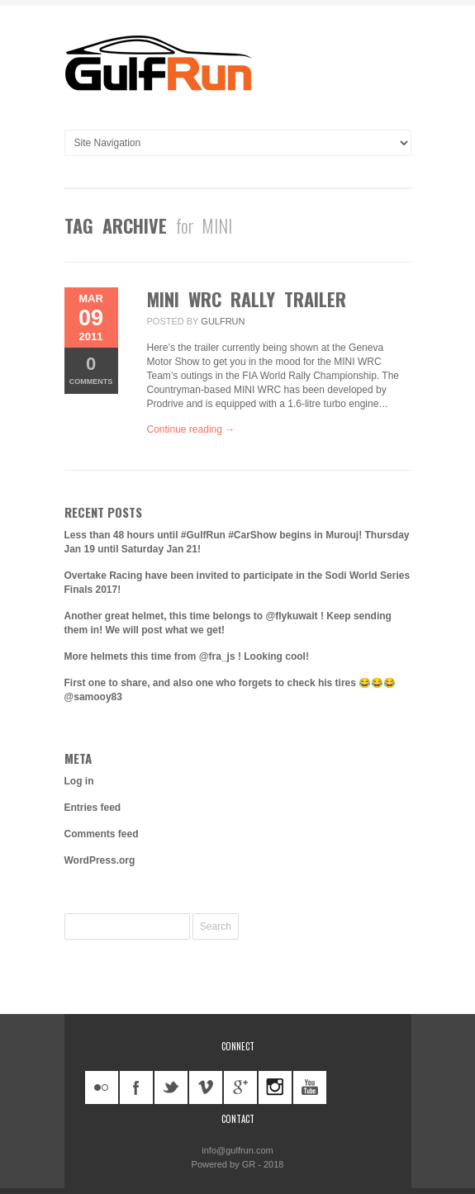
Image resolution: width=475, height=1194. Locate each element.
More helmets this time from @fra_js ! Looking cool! (186, 656)
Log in (79, 781)
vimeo (205, 1087)
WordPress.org (99, 860)
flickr (101, 1087)
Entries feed (92, 807)
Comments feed (101, 834)
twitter (171, 1087)
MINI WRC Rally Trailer (246, 299)
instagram (275, 1087)
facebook (136, 1087)
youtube (309, 1087)
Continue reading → (191, 429)
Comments (91, 369)
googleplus (240, 1087)
